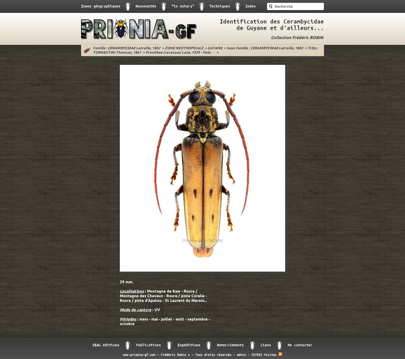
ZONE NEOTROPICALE (184, 48)
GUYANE (215, 48)
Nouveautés (146, 6)
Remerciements (230, 345)
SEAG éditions (105, 345)
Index (250, 6)
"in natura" (183, 6)
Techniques (219, 6)
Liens (266, 345)
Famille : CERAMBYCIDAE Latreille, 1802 (126, 48)
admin (241, 355)
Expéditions (189, 345)
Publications (148, 345)
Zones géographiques (100, 6)
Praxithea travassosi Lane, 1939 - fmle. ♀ (180, 52)
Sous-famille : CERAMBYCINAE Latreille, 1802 (265, 48)
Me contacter (300, 345)
